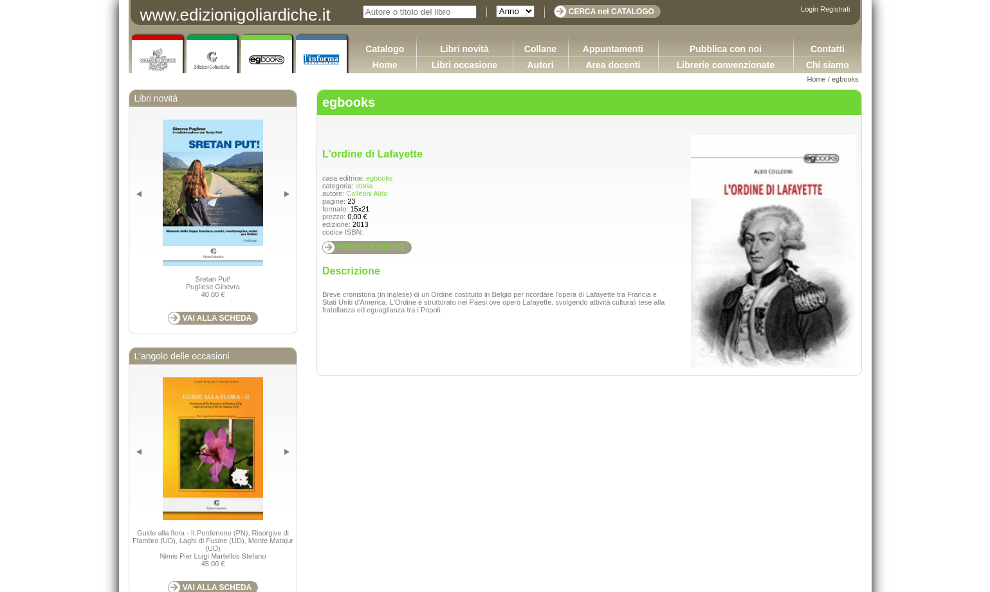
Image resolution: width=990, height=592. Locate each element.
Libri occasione (465, 65)
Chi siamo (827, 65)
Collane (540, 49)
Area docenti (612, 65)
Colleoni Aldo (366, 193)
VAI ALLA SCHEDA (217, 318)
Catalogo (384, 49)
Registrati (835, 9)
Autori (540, 65)
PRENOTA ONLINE (371, 247)
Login (809, 9)
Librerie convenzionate (726, 65)
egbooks (845, 79)
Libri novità (464, 49)
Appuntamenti (613, 49)
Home (385, 65)
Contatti (828, 49)
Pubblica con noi (726, 49)
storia (363, 186)
